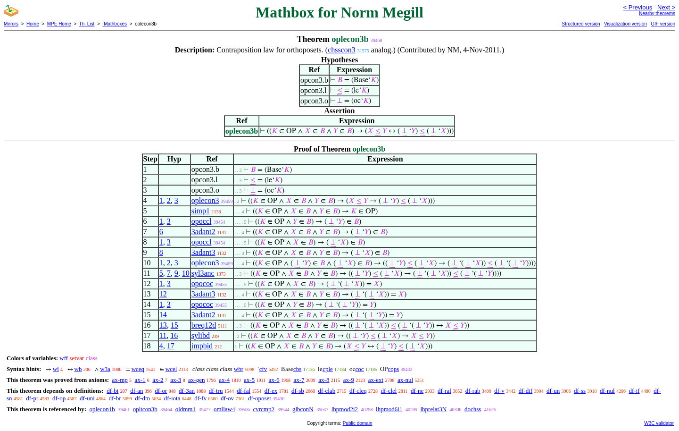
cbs (297, 368)
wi (56, 368)
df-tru (216, 390)
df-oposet (259, 398)
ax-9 (348, 379)
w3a (105, 368)
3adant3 (203, 252)
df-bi (112, 390)
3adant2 (203, 232)
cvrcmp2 (263, 409)
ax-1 (140, 379)
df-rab (472, 390)
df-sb (297, 390)
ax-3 (175, 379)
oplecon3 (205, 200)
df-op (59, 398)
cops (393, 368)
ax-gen (196, 379)
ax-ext (375, 379)
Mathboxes (114, 23)
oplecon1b (102, 409)
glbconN (303, 409)
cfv (263, 368)
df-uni (87, 398)
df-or (161, 390)
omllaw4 (224, 409)
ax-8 (323, 379)
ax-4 (224, 379)
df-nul (607, 390)
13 (163, 325)
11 (162, 335)
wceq (138, 368)
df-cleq (358, 390)
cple (328, 368)
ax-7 (298, 379)
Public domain (358, 423)
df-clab (326, 390)
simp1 (200, 211)
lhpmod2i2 (344, 409)
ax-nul (405, 379)
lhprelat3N (433, 409)
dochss (472, 409)
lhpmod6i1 (389, 409)
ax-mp (120, 379)
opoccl (201, 221)
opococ (202, 283)
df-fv (200, 398)
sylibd (200, 335)
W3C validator (659, 423)
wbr (238, 368)
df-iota (172, 398)
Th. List (87, 23)
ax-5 (249, 379)
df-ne (417, 390)
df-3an (187, 390)
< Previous (637, 7)
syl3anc (203, 273)
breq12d (203, 325)
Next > (666, 7)
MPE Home (59, 23)
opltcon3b (145, 409)
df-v (499, 390)
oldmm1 (185, 409)
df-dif (526, 390)
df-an (136, 390)
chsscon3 (342, 50)
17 (170, 346)
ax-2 (157, 379)
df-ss (580, 390)
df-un (553, 390)
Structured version (581, 23)
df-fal (243, 390)
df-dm (142, 398)
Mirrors (11, 23)
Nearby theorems (657, 13)
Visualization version (625, 23)
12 (163, 294)
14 (163, 315)
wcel (171, 368)
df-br (115, 398)
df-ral (444, 390)
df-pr (32, 398)
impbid (202, 346)
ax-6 (274, 379)
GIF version (663, 23)
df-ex (271, 390)
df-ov (227, 398)
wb (78, 368)
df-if (634, 390)
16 (174, 335)
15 (174, 325)
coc (360, 368)
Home (32, 23)
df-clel (389, 390)
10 (186, 273)
